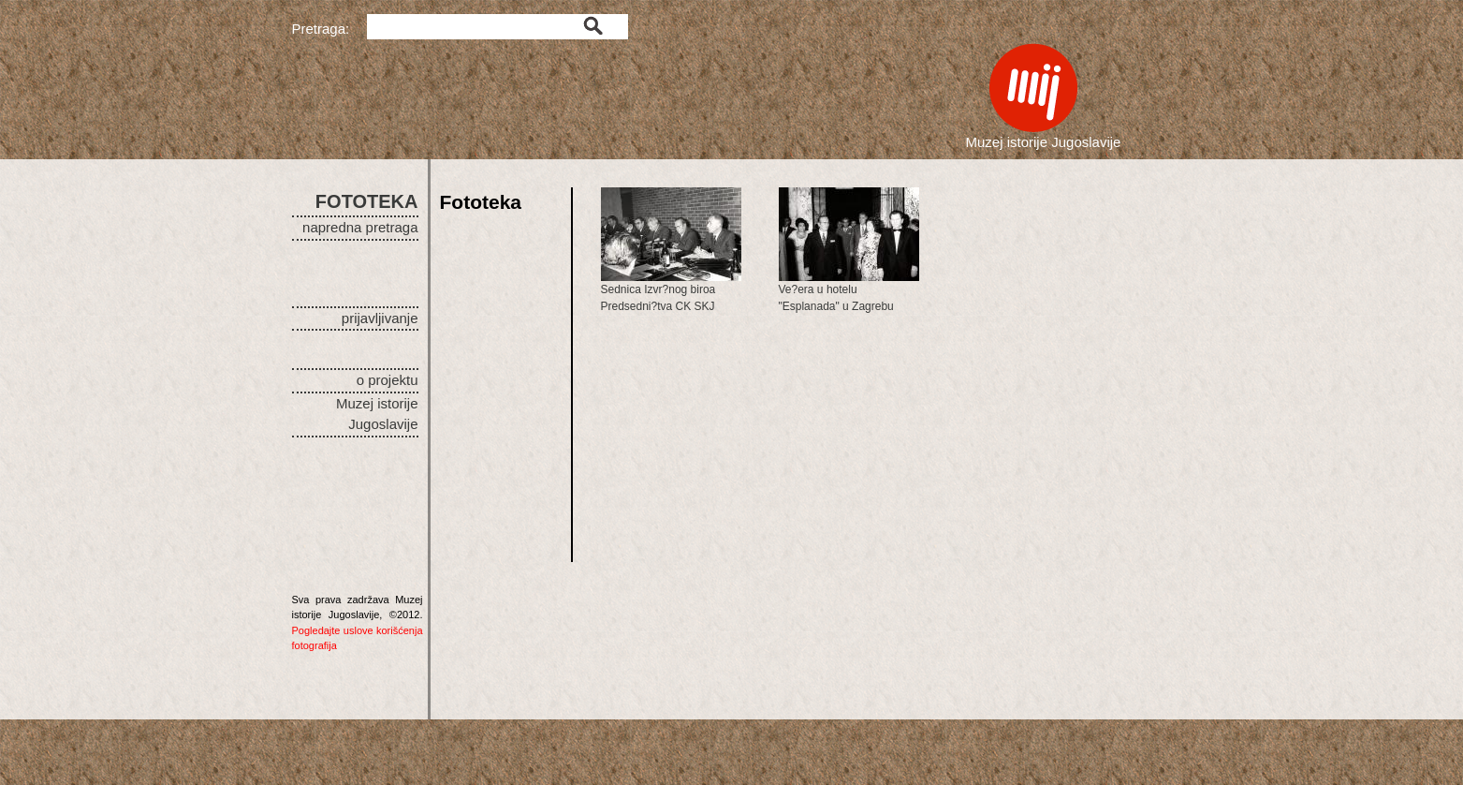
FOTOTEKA (366, 201)
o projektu (387, 380)
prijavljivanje (380, 318)
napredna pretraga (359, 227)
